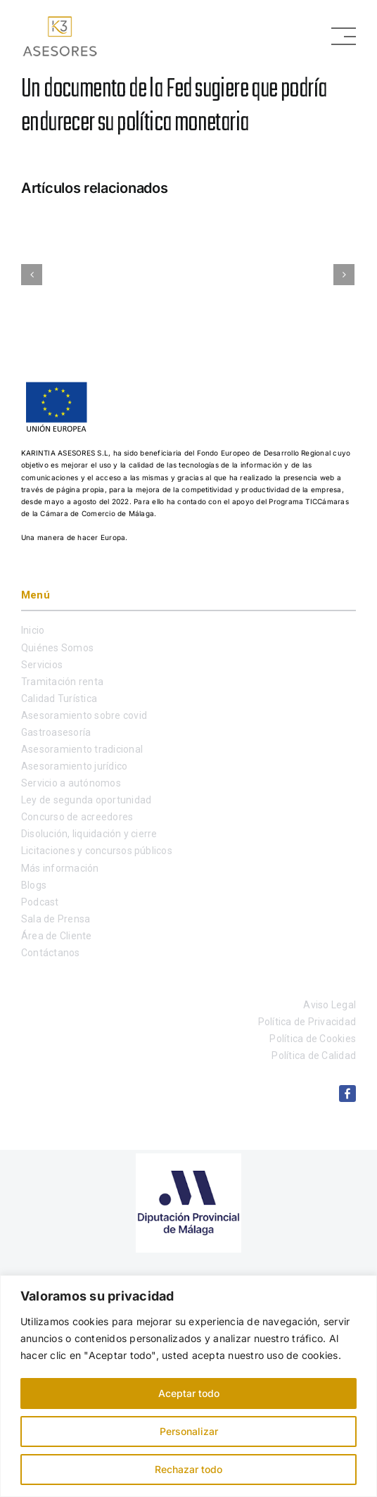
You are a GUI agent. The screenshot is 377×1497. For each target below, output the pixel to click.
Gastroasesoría (56, 732)
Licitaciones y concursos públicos (96, 850)
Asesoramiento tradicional (82, 749)
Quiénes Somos (57, 647)
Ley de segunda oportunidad (86, 800)
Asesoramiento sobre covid (84, 715)
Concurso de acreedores (77, 816)
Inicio (32, 630)
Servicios (42, 664)
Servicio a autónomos (71, 783)
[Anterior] (31, 274)
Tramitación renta (62, 681)
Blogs (33, 885)
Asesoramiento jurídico (74, 766)
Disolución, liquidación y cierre (89, 833)
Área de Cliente (56, 935)
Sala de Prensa (55, 919)
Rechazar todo (188, 1469)
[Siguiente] (343, 274)
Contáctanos (50, 952)
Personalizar (189, 1431)
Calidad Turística (59, 698)
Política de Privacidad (307, 1021)
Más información (60, 868)
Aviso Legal (329, 1004)
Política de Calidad (313, 1055)
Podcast (40, 902)
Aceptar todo (188, 1393)
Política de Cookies (312, 1038)
